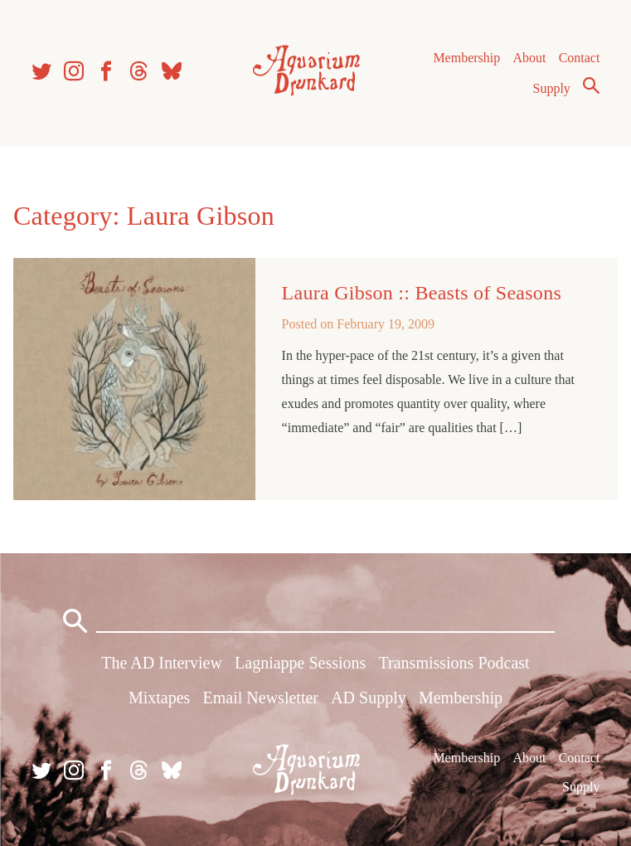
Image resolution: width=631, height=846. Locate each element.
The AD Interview (161, 663)
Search (591, 85)
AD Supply (368, 697)
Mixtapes (159, 697)
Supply (551, 88)
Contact (579, 58)
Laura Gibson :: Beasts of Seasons (421, 293)
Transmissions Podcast (454, 663)
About (529, 58)
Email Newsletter (260, 697)
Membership (466, 58)
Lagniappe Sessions (300, 663)
